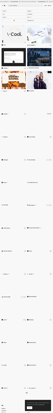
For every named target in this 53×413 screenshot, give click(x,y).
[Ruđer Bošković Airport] (14, 332)
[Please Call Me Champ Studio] (39, 194)
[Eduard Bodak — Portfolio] (39, 149)
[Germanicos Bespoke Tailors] (39, 80)
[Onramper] (14, 103)
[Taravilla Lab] (39, 354)
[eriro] (14, 354)
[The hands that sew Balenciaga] (14, 126)
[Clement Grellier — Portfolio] (14, 286)
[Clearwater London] (39, 34)
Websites (3, 408)
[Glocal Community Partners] (39, 286)
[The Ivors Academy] (14, 149)
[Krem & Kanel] (14, 80)
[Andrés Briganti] (14, 377)
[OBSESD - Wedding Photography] (39, 309)
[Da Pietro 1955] (39, 263)
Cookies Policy (41, 404)
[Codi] (14, 34)
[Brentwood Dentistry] (39, 217)
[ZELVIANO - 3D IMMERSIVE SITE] (39, 172)
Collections (4, 410)
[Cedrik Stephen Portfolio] (14, 217)
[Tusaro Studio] (39, 126)
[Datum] (14, 57)
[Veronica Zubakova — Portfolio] (14, 240)
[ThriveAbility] (39, 332)
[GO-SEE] (39, 377)
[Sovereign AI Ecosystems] (14, 172)
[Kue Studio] (14, 194)
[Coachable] (39, 240)
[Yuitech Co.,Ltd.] (14, 263)
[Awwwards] (5, 5)
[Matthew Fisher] (14, 309)
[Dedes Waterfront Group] (39, 57)
